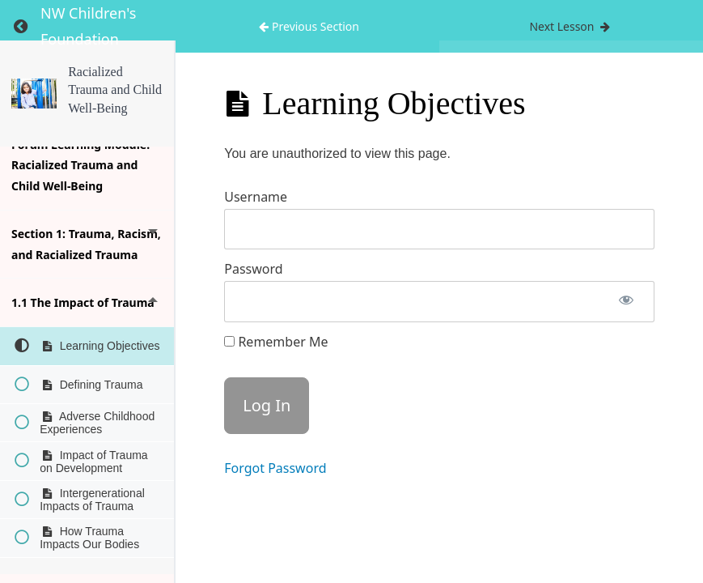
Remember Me (276, 342)
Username (255, 197)
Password (253, 269)
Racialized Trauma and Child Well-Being (115, 90)
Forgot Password (275, 468)
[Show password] (626, 301)
